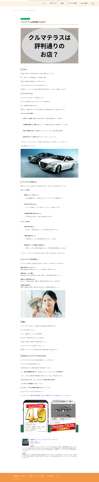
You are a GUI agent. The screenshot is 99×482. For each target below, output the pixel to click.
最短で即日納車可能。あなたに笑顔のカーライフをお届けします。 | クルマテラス (51, 395)
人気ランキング (53, 3)
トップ (44, 3)
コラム (92, 3)
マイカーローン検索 (72, 3)
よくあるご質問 (83, 3)
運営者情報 (16, 476)
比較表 (62, 3)
